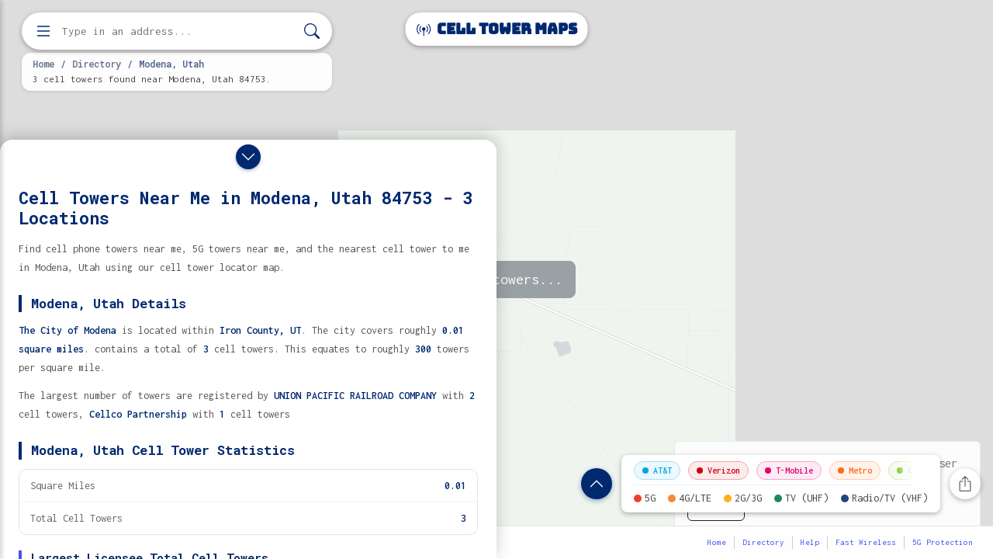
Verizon (718, 470)
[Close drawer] (248, 156)
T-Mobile (789, 470)
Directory (96, 63)
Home (43, 63)
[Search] (312, 31)
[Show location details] (596, 483)
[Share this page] (965, 483)
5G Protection (942, 542)
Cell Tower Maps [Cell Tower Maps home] (497, 29)
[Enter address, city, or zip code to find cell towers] (178, 31)
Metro (855, 470)
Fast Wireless (866, 542)
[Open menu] (43, 31)
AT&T (657, 470)
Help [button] (810, 542)
